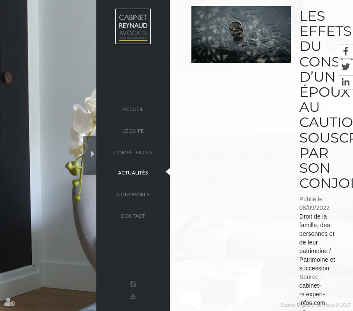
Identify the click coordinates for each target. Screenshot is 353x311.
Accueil (132, 108)
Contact (133, 215)
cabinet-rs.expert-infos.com (312, 294)
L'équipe (133, 130)
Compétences (133, 152)
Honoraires (133, 193)
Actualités (133, 172)
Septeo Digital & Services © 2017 (315, 305)
